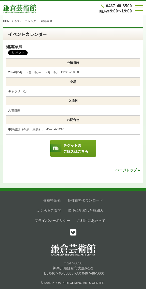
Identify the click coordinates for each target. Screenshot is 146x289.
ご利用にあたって (91, 221)
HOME (7, 21)
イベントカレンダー (26, 21)
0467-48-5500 (116, 6)
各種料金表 (52, 200)
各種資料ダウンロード (85, 200)
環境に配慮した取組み (86, 210)
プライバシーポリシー (52, 221)
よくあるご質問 (48, 210)
